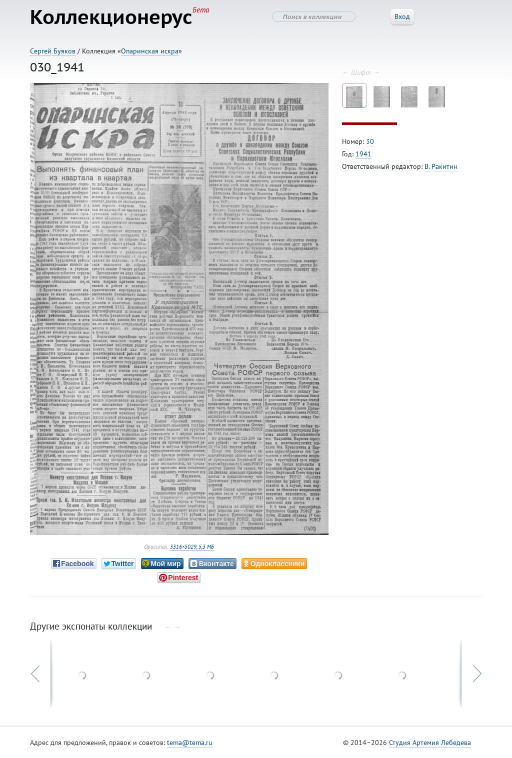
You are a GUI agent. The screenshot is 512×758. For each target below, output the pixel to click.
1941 (364, 153)
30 (370, 141)
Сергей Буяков (53, 50)
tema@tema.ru (189, 742)
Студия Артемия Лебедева (430, 742)
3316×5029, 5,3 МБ (192, 546)
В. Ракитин (441, 166)
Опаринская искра (149, 50)
